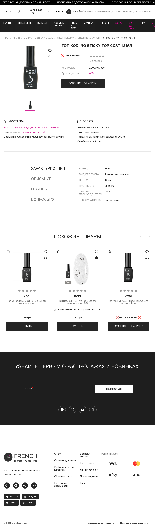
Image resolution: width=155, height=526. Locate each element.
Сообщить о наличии (83, 78)
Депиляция (25, 23)
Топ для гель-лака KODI (88, 32)
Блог (82, 479)
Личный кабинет (89, 466)
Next (148, 231)
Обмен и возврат (64, 473)
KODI (91, 68)
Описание (41, 173)
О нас (57, 450)
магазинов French (34, 127)
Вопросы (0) (43, 194)
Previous (141, 231)
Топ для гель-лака (65, 32)
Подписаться (114, 385)
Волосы (44, 23)
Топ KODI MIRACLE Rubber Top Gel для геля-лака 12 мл (128, 294)
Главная (8, 32)
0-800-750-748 (36, 11)
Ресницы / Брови (66, 23)
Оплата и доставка (65, 457)
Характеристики (48, 163)
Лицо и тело (91, 23)
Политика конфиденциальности (134, 519)
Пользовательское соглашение (100, 519)
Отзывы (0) (41, 183)
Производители (89, 473)
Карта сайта (87, 459)
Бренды (127, 23)
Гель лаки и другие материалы (38, 32)
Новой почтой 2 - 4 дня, (32, 122)
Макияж (111, 23)
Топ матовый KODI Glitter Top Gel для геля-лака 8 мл (27, 294)
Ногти (7, 23)
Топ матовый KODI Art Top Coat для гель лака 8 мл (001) (78, 294)
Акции (143, 23)
